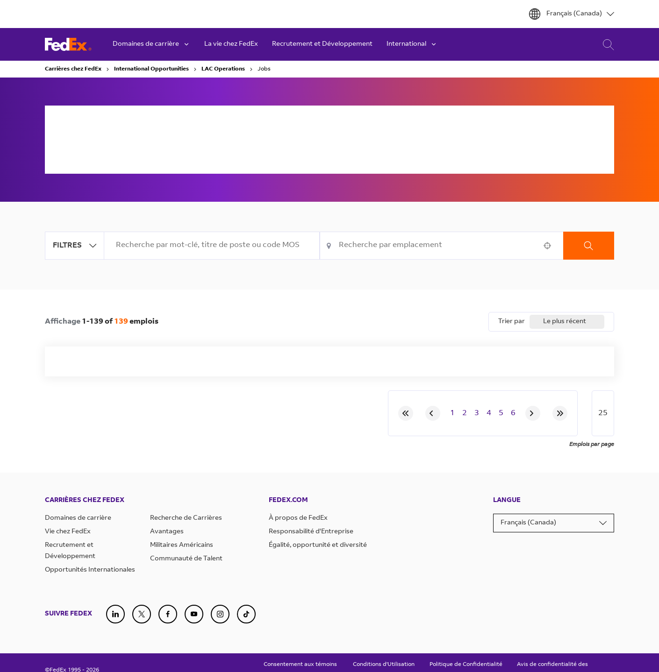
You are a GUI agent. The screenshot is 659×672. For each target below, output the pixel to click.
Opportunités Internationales (90, 570)
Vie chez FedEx (68, 532)
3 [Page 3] (476, 413)
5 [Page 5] (501, 413)
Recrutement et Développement (322, 44)
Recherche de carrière (606, 44)
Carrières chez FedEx (73, 69)
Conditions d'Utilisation (384, 664)
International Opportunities (151, 69)
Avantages (167, 532)
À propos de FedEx (298, 518)
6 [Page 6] (513, 413)
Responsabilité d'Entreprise (311, 532)
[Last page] (559, 413)
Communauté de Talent (186, 559)
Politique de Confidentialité (466, 664)
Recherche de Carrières (186, 518)
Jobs (264, 69)
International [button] (412, 44)
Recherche (588, 246)
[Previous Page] (432, 413)
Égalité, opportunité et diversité (318, 545)
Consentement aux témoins (300, 664)
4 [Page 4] (489, 413)
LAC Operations (223, 69)
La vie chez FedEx (231, 44)
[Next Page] (532, 413)
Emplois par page (591, 444)
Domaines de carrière (78, 518)
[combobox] (212, 246)
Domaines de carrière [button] (151, 44)
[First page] (405, 413)
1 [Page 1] (452, 413)
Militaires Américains (181, 545)
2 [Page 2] (464, 413)
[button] (547, 245)
